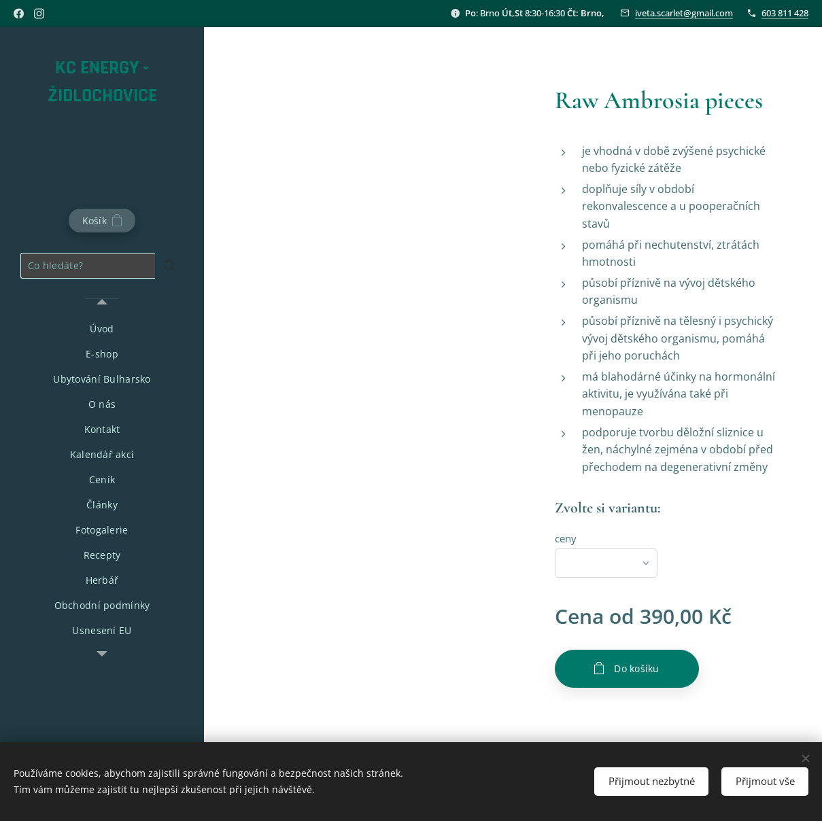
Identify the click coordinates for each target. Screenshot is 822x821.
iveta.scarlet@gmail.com (684, 13)
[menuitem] (102, 328)
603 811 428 (784, 13)
